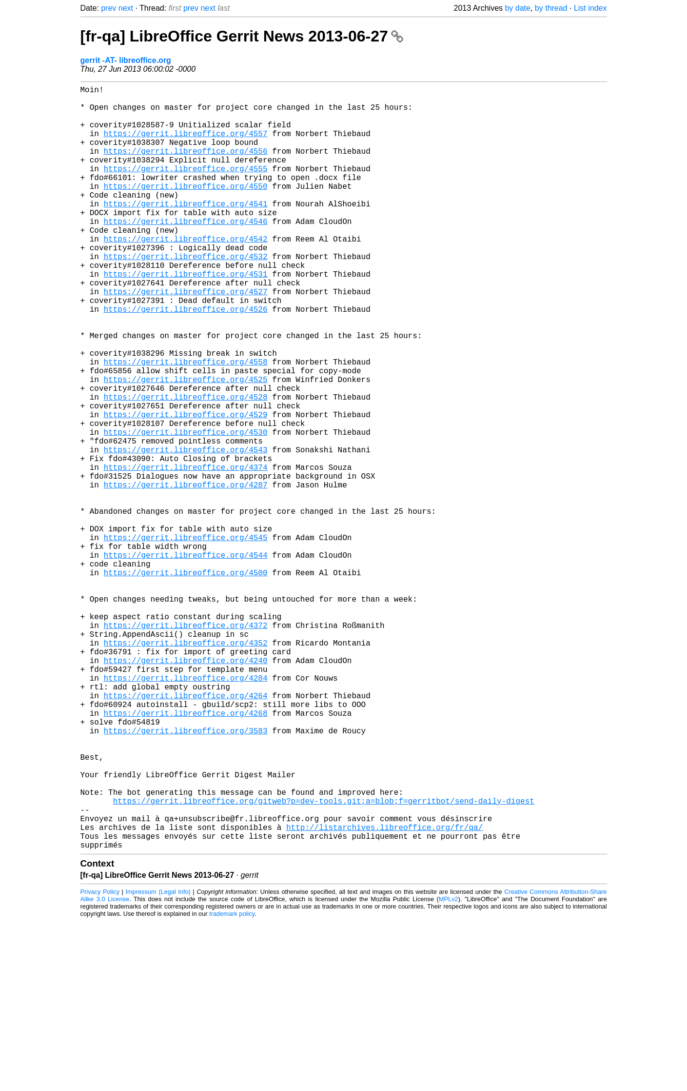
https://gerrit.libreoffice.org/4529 (186, 488)
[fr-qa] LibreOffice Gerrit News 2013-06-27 (241, 36)
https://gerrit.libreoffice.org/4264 (186, 832)
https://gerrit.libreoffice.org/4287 (186, 574)
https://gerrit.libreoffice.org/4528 (186, 467)
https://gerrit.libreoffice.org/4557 (186, 145)
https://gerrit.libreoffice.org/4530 (186, 510)
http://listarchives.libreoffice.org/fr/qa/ (384, 993)
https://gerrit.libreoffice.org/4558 (186, 424)
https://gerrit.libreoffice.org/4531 (186, 316)
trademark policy (232, 1083)
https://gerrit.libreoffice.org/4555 (186, 187)
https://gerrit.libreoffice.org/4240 (186, 789)
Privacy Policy (100, 1061)
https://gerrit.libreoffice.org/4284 (186, 810)
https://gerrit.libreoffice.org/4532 (186, 295)
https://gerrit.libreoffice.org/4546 (186, 252)
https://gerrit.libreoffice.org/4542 (186, 273)
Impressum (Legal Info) (157, 1061)
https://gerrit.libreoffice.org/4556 (186, 166)
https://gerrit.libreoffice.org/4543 (186, 531)
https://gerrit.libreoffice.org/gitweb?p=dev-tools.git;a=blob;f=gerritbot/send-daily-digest (323, 960)
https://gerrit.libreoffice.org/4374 (186, 552)
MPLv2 (448, 1068)
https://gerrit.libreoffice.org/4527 (186, 338)
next (125, 8)
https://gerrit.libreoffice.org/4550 (186, 209)
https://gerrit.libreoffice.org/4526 (186, 359)
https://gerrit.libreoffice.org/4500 (186, 681)
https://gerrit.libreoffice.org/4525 (186, 445)
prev (108, 8)
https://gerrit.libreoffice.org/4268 (186, 853)
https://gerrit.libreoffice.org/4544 (186, 660)
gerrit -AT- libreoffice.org (125, 60)
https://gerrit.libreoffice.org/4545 (186, 638)
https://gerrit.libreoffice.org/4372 (186, 746)
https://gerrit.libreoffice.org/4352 (186, 767)
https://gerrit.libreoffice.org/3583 (186, 874)
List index (590, 8)
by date (517, 8)
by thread (551, 8)
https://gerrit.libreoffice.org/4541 (186, 230)
